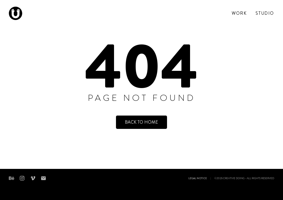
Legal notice (197, 178)
